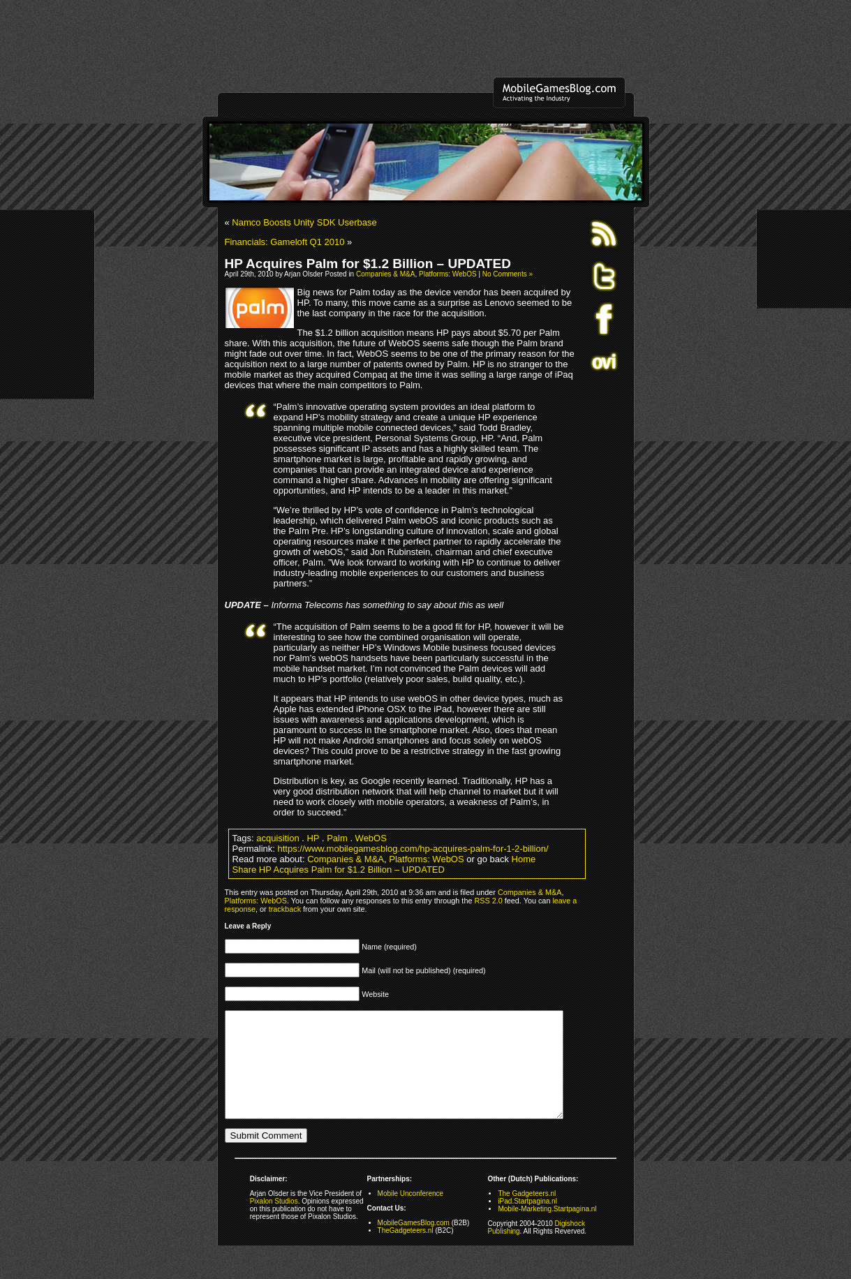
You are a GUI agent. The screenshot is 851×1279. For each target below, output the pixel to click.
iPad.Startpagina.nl (527, 1222)
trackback (285, 909)
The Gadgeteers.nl (527, 1214)
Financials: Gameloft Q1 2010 (285, 242)
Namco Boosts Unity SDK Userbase (304, 222)
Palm (337, 838)
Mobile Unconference (411, 1214)
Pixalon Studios (274, 1222)
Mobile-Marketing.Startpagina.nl (547, 1230)
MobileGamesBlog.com (414, 1244)
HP (312, 838)
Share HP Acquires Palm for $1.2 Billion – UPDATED (338, 869)
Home (524, 859)
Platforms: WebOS (448, 274)
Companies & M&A (385, 274)
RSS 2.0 (488, 900)
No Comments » (507, 274)
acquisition (277, 838)
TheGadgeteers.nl (406, 1251)
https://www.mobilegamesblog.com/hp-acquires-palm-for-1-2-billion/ (413, 848)
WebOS (371, 838)
